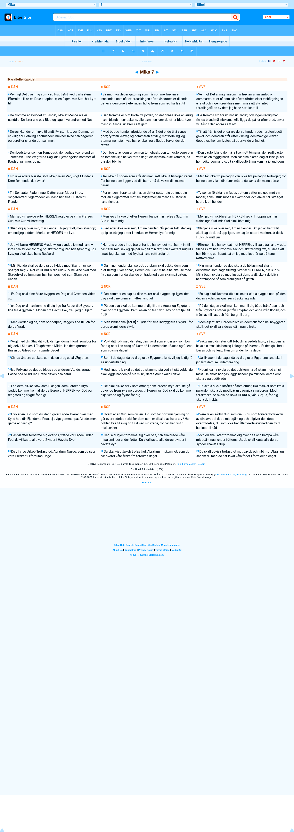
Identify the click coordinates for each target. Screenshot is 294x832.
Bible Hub (147, 482)
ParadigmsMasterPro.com (191, 464)
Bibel (11, 61)
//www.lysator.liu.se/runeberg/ (231, 474)
